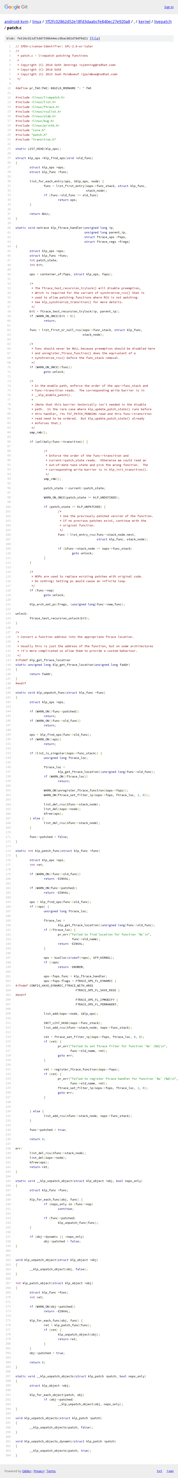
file (94, 38)
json (170, 1471)
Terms (51, 1471)
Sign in (169, 7)
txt (159, 1471)
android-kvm (16, 21)
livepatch (163, 21)
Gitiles (26, 1471)
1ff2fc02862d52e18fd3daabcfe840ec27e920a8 (87, 21)
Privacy (39, 1471)
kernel (144, 21)
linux (36, 21)
